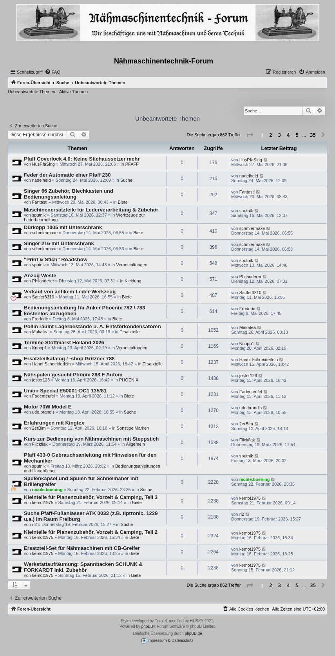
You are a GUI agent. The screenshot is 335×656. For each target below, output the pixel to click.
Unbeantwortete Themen (31, 91)
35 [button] (313, 134)
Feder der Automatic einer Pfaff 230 (67, 175)
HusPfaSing (43, 164)
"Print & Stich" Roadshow (55, 259)
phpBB (147, 626)
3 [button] (279, 134)
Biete (123, 202)
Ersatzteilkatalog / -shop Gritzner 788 (69, 358)
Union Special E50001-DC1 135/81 (65, 391)
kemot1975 (42, 502)
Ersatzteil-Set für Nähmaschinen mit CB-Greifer (82, 548)
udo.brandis (43, 412)
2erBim (39, 428)
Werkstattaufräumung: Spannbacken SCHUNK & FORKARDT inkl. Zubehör (83, 567)
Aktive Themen (73, 91)
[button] (249, 135)
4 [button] (288, 134)
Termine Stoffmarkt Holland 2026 (64, 342)
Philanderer (43, 280)
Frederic (40, 318)
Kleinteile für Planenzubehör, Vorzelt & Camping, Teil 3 (91, 497)
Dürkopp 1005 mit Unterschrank (63, 227)
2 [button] (270, 134)
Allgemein (135, 444)
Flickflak (40, 444)
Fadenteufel (43, 396)
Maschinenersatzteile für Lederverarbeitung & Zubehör (91, 210)
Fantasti (39, 202)
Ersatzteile (129, 331)
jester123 (41, 380)
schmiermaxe (45, 232)
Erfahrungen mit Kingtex (54, 423)
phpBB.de (193, 633)
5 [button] (297, 134)
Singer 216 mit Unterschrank (59, 243)
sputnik (39, 215)
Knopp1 (39, 347)
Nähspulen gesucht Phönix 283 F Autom (73, 375)
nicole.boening (47, 489)
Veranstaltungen (131, 264)
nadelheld (41, 180)
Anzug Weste (40, 275)
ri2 (34, 524)
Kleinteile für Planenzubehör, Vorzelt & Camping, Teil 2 (91, 532)
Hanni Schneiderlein (51, 363)
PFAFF (132, 164)
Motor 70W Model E (48, 407)
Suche (126, 180)
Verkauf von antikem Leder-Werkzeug (70, 292)
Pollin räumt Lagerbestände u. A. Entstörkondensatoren (92, 326)
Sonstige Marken (133, 428)
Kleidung (133, 280)
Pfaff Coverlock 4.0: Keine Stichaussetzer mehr (81, 159)
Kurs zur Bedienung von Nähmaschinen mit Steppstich (91, 439)
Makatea (40, 331)
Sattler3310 (43, 297)
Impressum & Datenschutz (167, 640)
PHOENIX (129, 380)
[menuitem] (52, 72)
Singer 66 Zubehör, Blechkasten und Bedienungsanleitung (68, 194)
